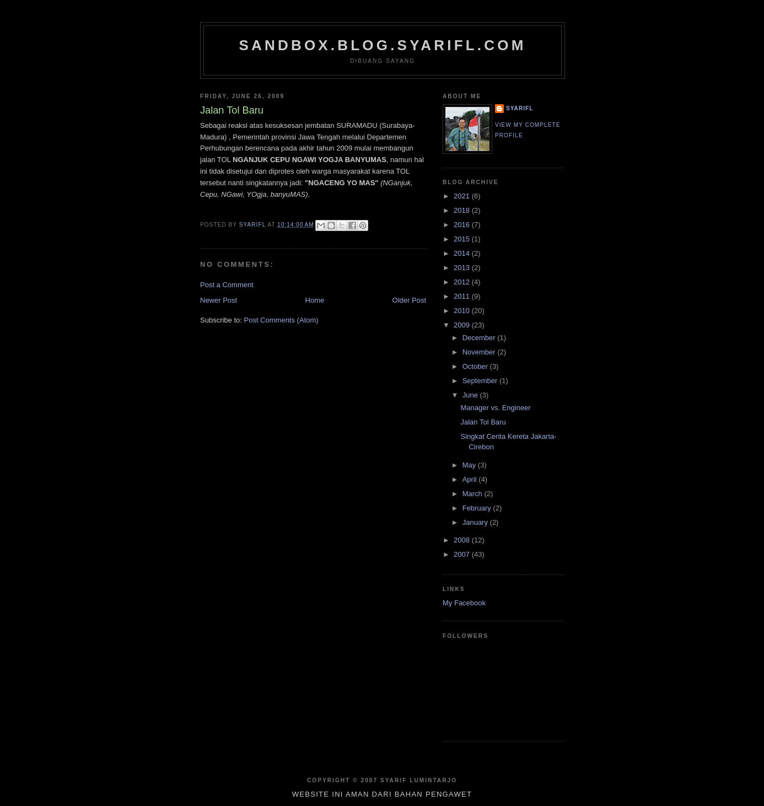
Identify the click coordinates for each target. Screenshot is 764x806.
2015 (463, 239)
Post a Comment (227, 285)
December (480, 338)
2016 (463, 225)
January (476, 522)
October (476, 366)
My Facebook (464, 603)
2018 (463, 210)
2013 (463, 268)
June (471, 395)
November (480, 352)
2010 (463, 311)
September (480, 381)
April (470, 479)
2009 (463, 325)
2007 (463, 554)
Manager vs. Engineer (495, 408)
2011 (463, 296)
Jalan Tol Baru (482, 422)
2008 (463, 540)
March (473, 494)
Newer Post (218, 300)
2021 (463, 196)
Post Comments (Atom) (281, 320)
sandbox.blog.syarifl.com (382, 45)
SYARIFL (519, 108)
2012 (463, 282)
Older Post (409, 300)
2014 (463, 253)
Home (315, 300)
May (470, 465)
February (477, 508)
